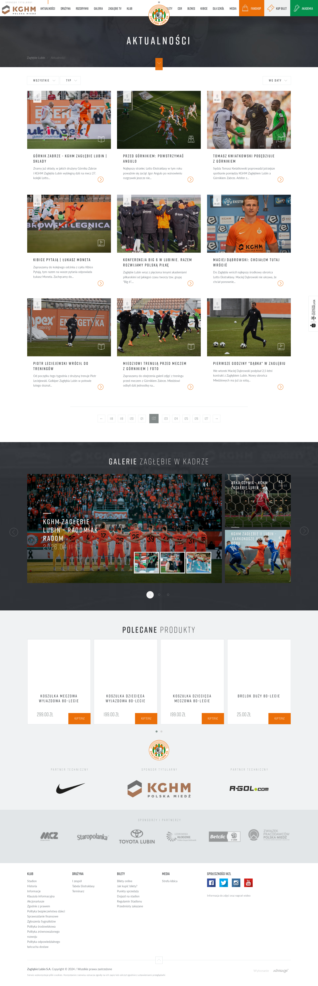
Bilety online (124, 881)
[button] (14, 531)
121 (141, 418)
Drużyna (78, 873)
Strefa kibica (169, 881)
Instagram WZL (236, 883)
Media (166, 873)
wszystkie (41, 80)
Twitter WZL (223, 883)
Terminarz (78, 891)
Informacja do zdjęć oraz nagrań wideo (228, 895)
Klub (30, 873)
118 (111, 418)
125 (186, 418)
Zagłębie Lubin (36, 58)
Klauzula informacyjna (41, 896)
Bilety (121, 873)
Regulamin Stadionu (129, 901)
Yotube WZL (248, 883)
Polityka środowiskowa (41, 926)
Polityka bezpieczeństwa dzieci (46, 911)
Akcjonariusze (35, 901)
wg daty (275, 80)
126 (196, 418)
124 (176, 418)
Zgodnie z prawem (38, 906)
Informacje (34, 891)
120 (132, 418)
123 (166, 418)
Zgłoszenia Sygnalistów (41, 921)
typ (68, 80)
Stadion (32, 881)
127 (206, 418)
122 (154, 418)
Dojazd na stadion (128, 896)
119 (121, 418)
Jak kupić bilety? (127, 886)
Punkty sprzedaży (128, 891)
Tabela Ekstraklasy (83, 886)
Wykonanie (261, 970)
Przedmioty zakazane (130, 906)
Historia (32, 886)
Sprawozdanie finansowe (42, 916)
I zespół (77, 881)
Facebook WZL (211, 883)
